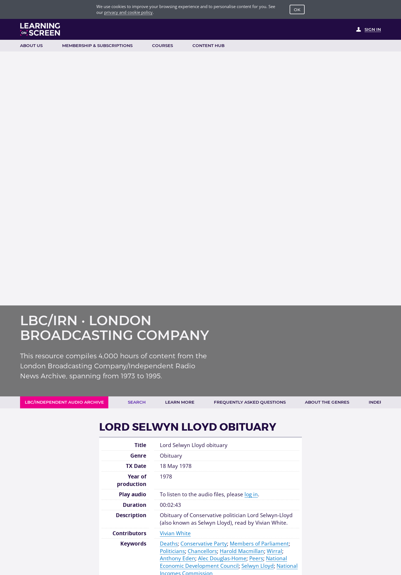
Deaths (169, 543)
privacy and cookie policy (128, 12)
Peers (256, 558)
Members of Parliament (259, 543)
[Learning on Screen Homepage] (40, 29)
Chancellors (202, 551)
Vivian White (175, 533)
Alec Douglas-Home (222, 558)
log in (251, 494)
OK (297, 9)
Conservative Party (203, 543)
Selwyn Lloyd (257, 565)
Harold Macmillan (242, 551)
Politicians (172, 551)
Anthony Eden (177, 558)
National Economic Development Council (223, 562)
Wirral (274, 551)
